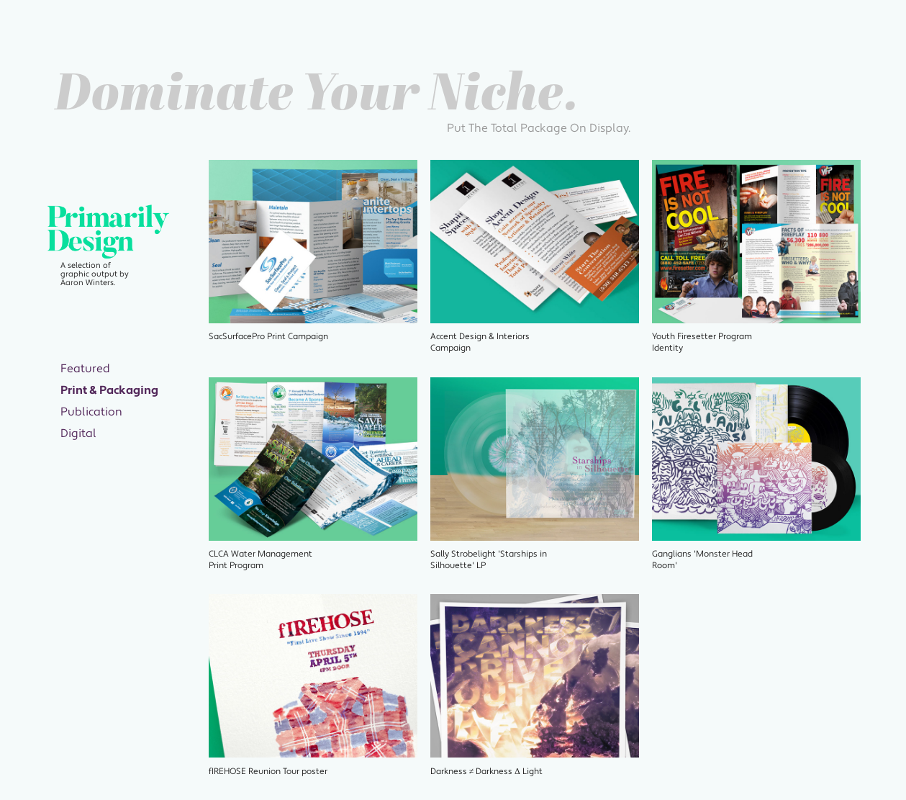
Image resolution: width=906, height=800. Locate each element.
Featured (85, 368)
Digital (78, 433)
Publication (91, 412)
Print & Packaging (109, 390)
